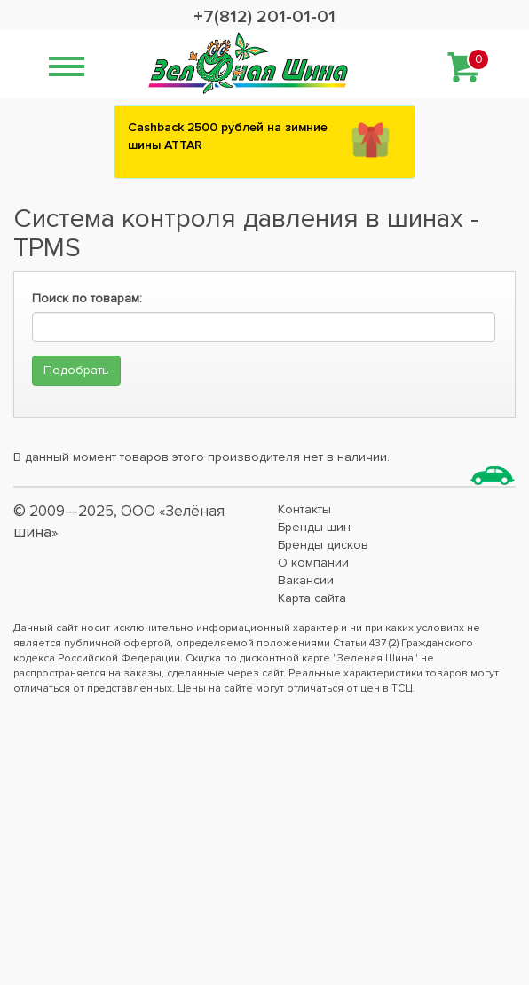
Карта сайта (312, 598)
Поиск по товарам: (87, 298)
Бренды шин (314, 527)
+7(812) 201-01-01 (264, 16)
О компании (313, 562)
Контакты (304, 509)
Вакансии (306, 580)
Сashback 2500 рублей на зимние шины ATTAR (228, 136)
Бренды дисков (323, 544)
